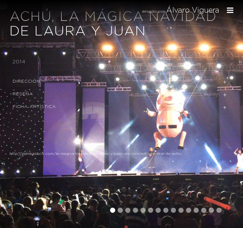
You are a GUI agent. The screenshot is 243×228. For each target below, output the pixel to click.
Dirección (26, 81)
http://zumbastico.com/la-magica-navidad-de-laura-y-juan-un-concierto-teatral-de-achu (95, 153)
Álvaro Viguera (192, 10)
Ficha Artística (34, 106)
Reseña (23, 94)
